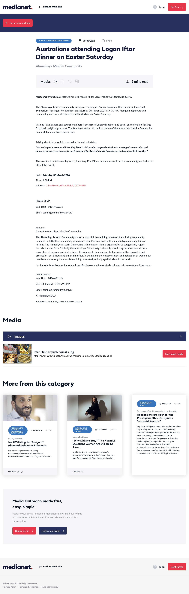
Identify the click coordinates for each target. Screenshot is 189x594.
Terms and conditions (29, 586)
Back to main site (50, 7)
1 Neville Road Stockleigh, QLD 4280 (66, 185)
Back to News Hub (18, 23)
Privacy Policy (9, 586)
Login (159, 7)
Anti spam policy (50, 586)
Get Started (177, 7)
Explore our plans (52, 530)
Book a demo (24, 530)
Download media (174, 353)
